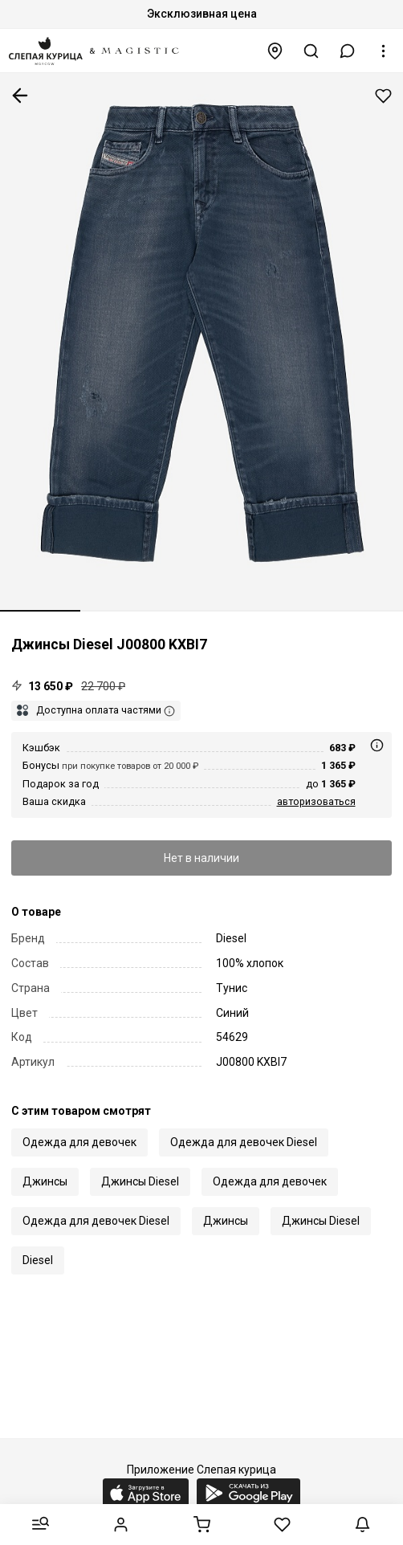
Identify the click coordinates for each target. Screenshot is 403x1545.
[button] (347, 51)
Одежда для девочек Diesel (243, 1142)
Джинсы (44, 1181)
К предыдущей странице (20, 95)
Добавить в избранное (383, 95)
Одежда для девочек (79, 1142)
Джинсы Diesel (140, 1181)
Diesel (37, 1260)
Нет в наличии (201, 858)
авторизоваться (316, 801)
